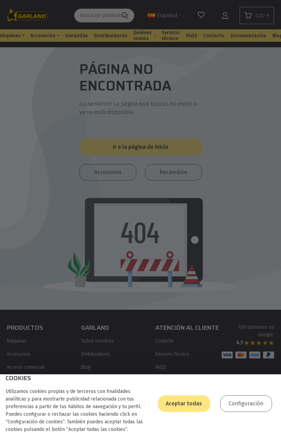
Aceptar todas (184, 403)
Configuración (246, 403)
